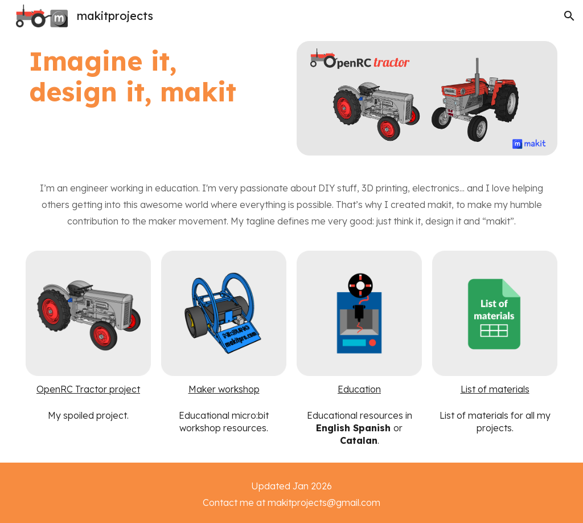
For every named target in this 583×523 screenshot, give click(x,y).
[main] (133, 76)
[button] (569, 16)
